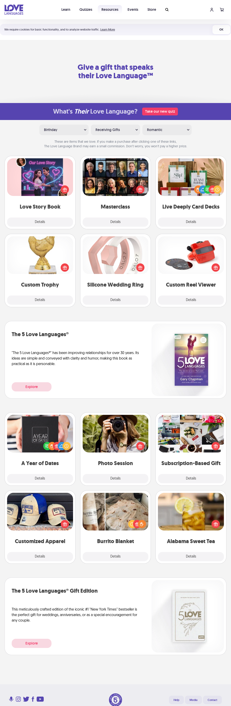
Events (133, 9)
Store (151, 9)
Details (40, 222)
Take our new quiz (160, 111)
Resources (109, 9)
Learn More (107, 29)
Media (193, 700)
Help (176, 700)
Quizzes (85, 9)
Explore (31, 386)
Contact (212, 700)
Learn (65, 9)
